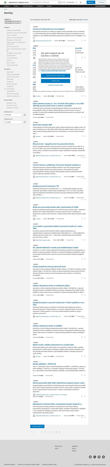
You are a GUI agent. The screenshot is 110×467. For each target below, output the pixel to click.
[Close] (23, 115)
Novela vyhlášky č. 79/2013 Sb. (44, 364)
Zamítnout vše (56, 81)
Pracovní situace (13, 77)
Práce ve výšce (12, 35)
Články (10, 72)
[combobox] (46, 2)
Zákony (10, 79)
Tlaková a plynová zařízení (15, 37)
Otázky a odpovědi (13, 74)
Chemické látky (12, 58)
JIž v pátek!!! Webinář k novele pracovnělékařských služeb (55, 248)
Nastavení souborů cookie (49, 464)
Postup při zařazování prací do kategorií (49, 29)
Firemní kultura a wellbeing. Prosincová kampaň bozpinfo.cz (57, 165)
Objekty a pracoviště (14, 30)
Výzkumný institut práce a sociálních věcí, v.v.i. (48, 155)
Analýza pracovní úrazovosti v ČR (46, 186)
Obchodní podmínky (9, 464)
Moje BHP (61, 2)
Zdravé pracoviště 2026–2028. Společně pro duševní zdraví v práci (59, 383)
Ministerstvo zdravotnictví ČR (43, 41)
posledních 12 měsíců (12, 108)
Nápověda (70, 2)
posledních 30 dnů (12, 105)
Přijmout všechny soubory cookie (55, 75)
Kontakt (74, 451)
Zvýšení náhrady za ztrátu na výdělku (47, 326)
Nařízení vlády (12, 84)
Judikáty (10, 81)
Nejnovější (79, 19)
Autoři (56, 448)
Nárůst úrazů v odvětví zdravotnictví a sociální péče (53, 345)
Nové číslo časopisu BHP (42, 125)
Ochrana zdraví (12, 65)
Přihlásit (101, 2)
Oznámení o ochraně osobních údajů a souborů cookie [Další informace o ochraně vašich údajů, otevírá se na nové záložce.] (53, 70)
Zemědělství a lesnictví (14, 53)
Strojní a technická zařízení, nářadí (16, 50)
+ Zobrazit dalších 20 (37, 426)
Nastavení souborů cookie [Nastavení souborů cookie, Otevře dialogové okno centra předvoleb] (55, 85)
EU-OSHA (38, 96)
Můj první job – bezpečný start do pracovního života (53, 144)
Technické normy (12, 93)
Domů (5, 9)
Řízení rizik (10, 63)
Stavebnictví (11, 55)
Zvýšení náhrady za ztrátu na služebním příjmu (51, 286)
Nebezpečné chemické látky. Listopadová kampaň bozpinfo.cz (57, 404)
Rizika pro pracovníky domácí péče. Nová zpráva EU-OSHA (55, 207)
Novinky (10, 89)
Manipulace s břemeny (14, 40)
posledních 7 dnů (11, 103)
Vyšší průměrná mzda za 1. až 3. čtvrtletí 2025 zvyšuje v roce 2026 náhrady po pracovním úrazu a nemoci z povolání (58, 105)
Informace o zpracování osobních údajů (28, 464)
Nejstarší (85, 19)
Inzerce (74, 448)
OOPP (9, 60)
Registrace (91, 2)
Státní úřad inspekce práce (43, 240)
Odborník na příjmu (13, 96)
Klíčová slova (58, 446)
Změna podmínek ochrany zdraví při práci (49, 267)
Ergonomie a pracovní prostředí (16, 33)
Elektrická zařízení (12, 46)
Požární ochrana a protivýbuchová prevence (16, 43)
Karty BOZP (11, 91)
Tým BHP (38, 136)
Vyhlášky (10, 86)
